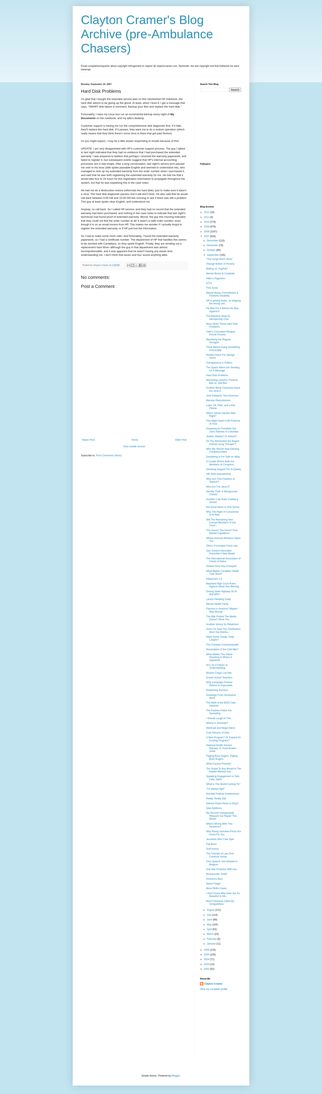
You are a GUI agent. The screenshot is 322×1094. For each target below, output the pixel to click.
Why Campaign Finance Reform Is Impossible (219, 684)
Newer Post (88, 439)
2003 (207, 964)
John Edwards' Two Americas (222, 395)
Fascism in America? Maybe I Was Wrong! (222, 610)
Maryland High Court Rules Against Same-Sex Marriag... (223, 585)
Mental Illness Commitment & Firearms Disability (222, 294)
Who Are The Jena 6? (218, 486)
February (212, 939)
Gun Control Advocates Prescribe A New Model (220, 552)
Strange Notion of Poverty (220, 263)
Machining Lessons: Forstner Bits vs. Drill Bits (222, 381)
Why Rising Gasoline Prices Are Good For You (223, 833)
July (209, 914)
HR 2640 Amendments (218, 474)
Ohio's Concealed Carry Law (221, 545)
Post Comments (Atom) (109, 455)
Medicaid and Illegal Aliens (220, 728)
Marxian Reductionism (218, 400)
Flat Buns (211, 844)
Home (135, 439)
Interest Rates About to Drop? (222, 803)
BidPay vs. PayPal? (217, 268)
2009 (207, 226)
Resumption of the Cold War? (222, 649)
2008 (207, 231)
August (211, 910)
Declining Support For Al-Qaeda (223, 469)
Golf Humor (212, 848)
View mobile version (134, 446)
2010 (207, 221)
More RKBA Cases (216, 888)
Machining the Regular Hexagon (218, 341)
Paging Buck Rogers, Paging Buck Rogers (222, 757)
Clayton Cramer (213, 983)
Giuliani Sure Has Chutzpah (221, 566)
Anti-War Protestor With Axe (221, 869)
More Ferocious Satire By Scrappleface (220, 902)
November (213, 245)
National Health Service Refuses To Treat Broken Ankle (221, 748)
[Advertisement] (134, 407)
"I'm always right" (215, 788)
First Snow (212, 287)
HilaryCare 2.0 (214, 578)
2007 (207, 236)
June (210, 919)
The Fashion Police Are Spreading (219, 712)
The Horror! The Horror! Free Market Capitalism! (222, 532)
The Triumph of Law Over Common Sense (220, 855)
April (209, 929)
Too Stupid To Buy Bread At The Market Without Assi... (223, 770)
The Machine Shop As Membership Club (218, 317)
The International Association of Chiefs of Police (223, 560)
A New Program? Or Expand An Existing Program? (223, 739)
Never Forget (213, 883)
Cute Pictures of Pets (217, 732)
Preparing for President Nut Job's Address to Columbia (222, 430)
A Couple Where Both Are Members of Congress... (221, 463)
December (213, 240)
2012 (207, 212)
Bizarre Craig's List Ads (219, 672)
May (209, 924)
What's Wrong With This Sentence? (219, 825)
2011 (207, 217)
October (211, 250)
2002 (207, 969)
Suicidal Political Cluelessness (222, 793)
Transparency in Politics (219, 362)
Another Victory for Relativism (222, 624)
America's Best (214, 878)
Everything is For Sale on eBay (223, 456)
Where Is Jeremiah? (217, 723)
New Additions (214, 808)
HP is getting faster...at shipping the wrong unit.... (223, 302)
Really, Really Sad (216, 798)
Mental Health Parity (217, 604)
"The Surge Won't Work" (219, 259)
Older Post (181, 439)
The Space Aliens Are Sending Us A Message (222, 369)
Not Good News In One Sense (222, 507)
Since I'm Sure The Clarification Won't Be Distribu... (223, 630)
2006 (207, 949)
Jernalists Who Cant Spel (220, 839)
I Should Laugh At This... (219, 718)
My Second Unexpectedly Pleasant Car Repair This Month (221, 815)
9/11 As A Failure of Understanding (216, 666)
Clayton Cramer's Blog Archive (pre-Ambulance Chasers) (147, 34)
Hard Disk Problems (217, 375)
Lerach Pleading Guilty (218, 599)
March (210, 934)
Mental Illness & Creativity (220, 273)
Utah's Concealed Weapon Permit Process (220, 333)
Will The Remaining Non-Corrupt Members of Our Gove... (221, 522)
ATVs (209, 283)
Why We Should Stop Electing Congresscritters (222, 450)
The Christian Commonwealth (222, 644)
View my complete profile (213, 989)
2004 (207, 959)
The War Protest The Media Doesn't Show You (221, 618)
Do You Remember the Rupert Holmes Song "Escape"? (222, 442)
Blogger (175, 1075)
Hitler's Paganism (215, 278)
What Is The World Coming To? (223, 784)
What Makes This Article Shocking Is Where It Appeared (219, 657)
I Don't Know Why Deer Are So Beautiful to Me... (223, 895)
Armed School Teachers (219, 677)
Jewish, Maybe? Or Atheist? (221, 436)
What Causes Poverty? (218, 763)
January (211, 943)
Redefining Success (217, 690)
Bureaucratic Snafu (216, 874)
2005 (207, 954)
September (213, 255)
